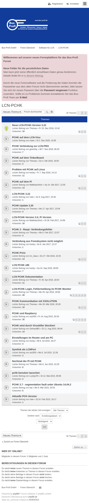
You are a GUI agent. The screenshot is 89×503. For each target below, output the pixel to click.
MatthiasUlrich (36, 185)
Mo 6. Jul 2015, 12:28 (48, 352)
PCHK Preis (19, 253)
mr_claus (34, 256)
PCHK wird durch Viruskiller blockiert (33, 325)
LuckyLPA (34, 376)
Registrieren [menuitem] (57, 4)
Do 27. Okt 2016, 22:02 (50, 256)
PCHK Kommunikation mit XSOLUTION (34, 301)
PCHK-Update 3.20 (22, 205)
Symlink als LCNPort (24, 349)
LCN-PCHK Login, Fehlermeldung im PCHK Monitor (41, 289)
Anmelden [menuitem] (74, 4)
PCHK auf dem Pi (22, 181)
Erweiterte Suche (52, 112)
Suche (47, 112)
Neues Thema (11, 111)
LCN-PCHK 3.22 (21, 194)
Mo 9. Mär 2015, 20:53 (45, 388)
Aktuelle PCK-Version (24, 396)
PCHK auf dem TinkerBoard (28, 157)
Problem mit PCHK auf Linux (28, 169)
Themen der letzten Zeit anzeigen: (44, 410)
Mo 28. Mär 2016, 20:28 (49, 304)
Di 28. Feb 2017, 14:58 (54, 220)
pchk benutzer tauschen (26, 372)
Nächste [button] (85, 113)
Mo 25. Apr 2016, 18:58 (49, 292)
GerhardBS (35, 329)
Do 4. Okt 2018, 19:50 (49, 161)
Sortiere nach (44, 416)
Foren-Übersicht (27, 487)
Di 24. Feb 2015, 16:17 (46, 399)
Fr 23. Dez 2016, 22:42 (49, 128)
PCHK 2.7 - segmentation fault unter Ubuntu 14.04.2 (41, 384)
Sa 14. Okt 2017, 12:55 (54, 185)
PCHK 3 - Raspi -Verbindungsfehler (32, 229)
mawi (32, 140)
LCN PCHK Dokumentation (27, 276)
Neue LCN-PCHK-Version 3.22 (29, 125)
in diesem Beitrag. (33, 75)
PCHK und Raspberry (24, 313)
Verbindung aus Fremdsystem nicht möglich (37, 241)
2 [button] (82, 113)
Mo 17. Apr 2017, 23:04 (49, 209)
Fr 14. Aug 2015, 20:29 (48, 316)
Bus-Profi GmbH (9, 487)
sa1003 (33, 316)
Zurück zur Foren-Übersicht (16, 442)
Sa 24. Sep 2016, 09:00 (47, 268)
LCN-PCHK (12, 105)
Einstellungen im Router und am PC (32, 337)
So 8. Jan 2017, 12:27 (47, 244)
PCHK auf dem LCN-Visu (26, 137)
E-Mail (23, 97)
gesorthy (33, 149)
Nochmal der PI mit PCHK (26, 361)
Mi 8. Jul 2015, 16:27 (46, 341)
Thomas (33, 128)
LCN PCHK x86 (20, 265)
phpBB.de (32, 497)
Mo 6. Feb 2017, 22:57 (49, 232)
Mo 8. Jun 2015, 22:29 (49, 364)
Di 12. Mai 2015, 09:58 (51, 376)
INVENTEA (34, 500)
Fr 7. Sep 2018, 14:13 (47, 172)
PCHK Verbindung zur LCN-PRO (30, 146)
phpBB (16, 494)
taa (31, 388)
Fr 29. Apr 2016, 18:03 (49, 280)
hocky (32, 172)
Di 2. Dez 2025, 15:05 (46, 140)
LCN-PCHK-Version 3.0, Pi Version (31, 217)
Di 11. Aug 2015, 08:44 (52, 329)
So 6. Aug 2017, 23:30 (46, 197)
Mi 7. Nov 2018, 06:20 (49, 149)
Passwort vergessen (56, 90)
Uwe (32, 197)
